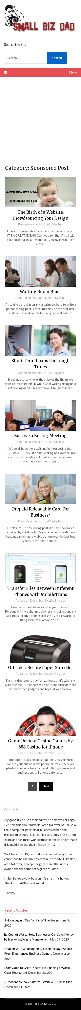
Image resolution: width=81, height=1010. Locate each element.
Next (46, 786)
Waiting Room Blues (40, 291)
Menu (73, 72)
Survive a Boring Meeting (40, 435)
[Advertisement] (40, 119)
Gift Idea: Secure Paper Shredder (40, 667)
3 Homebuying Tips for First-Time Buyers (32, 920)
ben (60, 224)
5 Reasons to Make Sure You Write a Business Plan (38, 982)
